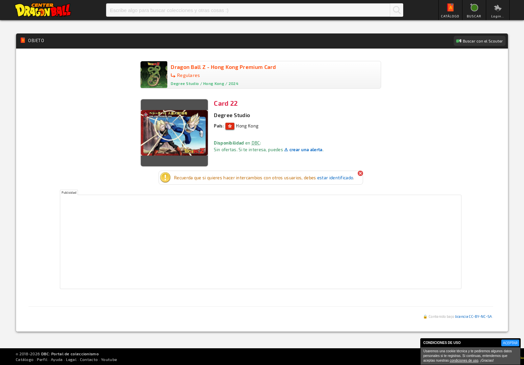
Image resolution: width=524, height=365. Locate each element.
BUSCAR (474, 16)
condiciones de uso (464, 360)
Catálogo (24, 359)
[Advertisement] (260, 242)
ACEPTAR (510, 343)
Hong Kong (242, 125)
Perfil (42, 359)
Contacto (89, 359)
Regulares (188, 75)
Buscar (396, 10)
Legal (71, 359)
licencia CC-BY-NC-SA (473, 316)
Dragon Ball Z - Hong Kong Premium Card (223, 67)
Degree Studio (232, 115)
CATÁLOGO (450, 16)
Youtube (109, 359)
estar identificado (335, 177)
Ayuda (57, 359)
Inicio (42, 10)
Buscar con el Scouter (483, 40)
